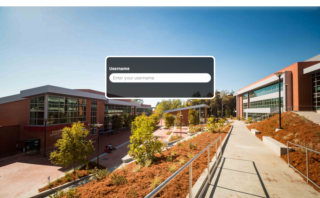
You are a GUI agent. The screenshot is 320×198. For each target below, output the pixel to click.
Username (119, 68)
